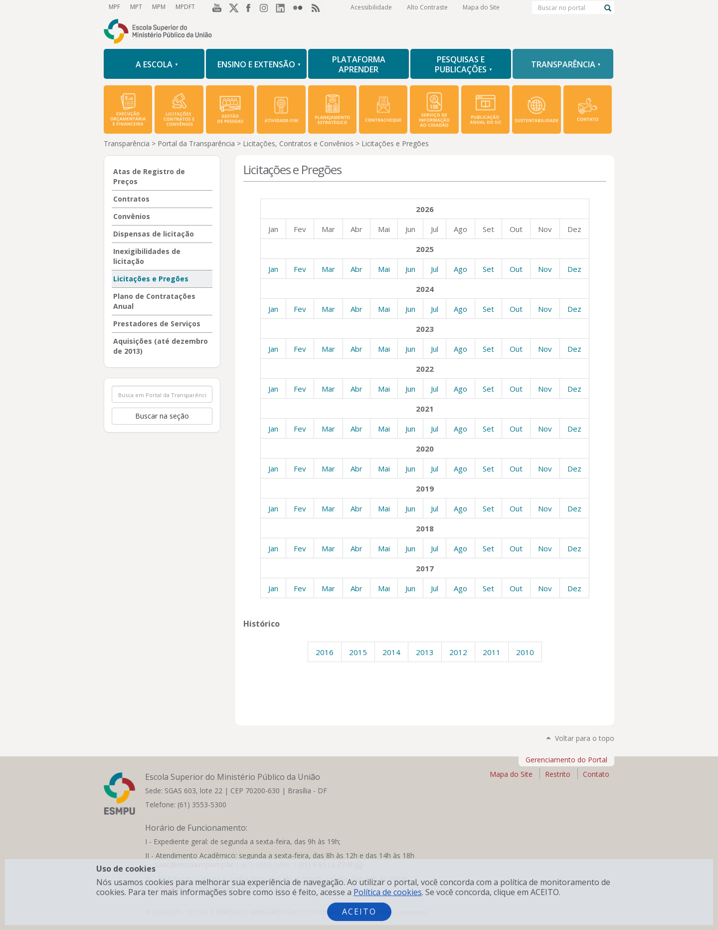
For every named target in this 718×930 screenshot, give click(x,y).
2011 (492, 652)
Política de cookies (388, 892)
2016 (325, 652)
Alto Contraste (427, 7)
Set (488, 269)
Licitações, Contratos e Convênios (298, 143)
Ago (460, 269)
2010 (525, 652)
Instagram (266, 7)
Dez (574, 269)
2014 (391, 652)
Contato (596, 774)
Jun (410, 269)
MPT (136, 6)
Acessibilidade (371, 7)
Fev (300, 269)
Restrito (557, 774)
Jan (273, 269)
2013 (425, 652)
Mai (384, 269)
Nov (545, 269)
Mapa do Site (481, 7)
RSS (317, 7)
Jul (434, 269)
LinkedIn (283, 7)
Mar (328, 269)
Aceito (359, 911)
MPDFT (185, 6)
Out (516, 269)
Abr (356, 269)
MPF (114, 6)
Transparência (127, 143)
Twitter (232, 7)
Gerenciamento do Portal (566, 759)
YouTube (215, 7)
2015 (358, 652)
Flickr (300, 7)
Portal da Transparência (196, 143)
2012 (458, 652)
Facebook (249, 7)
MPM (159, 6)
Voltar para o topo (584, 738)
